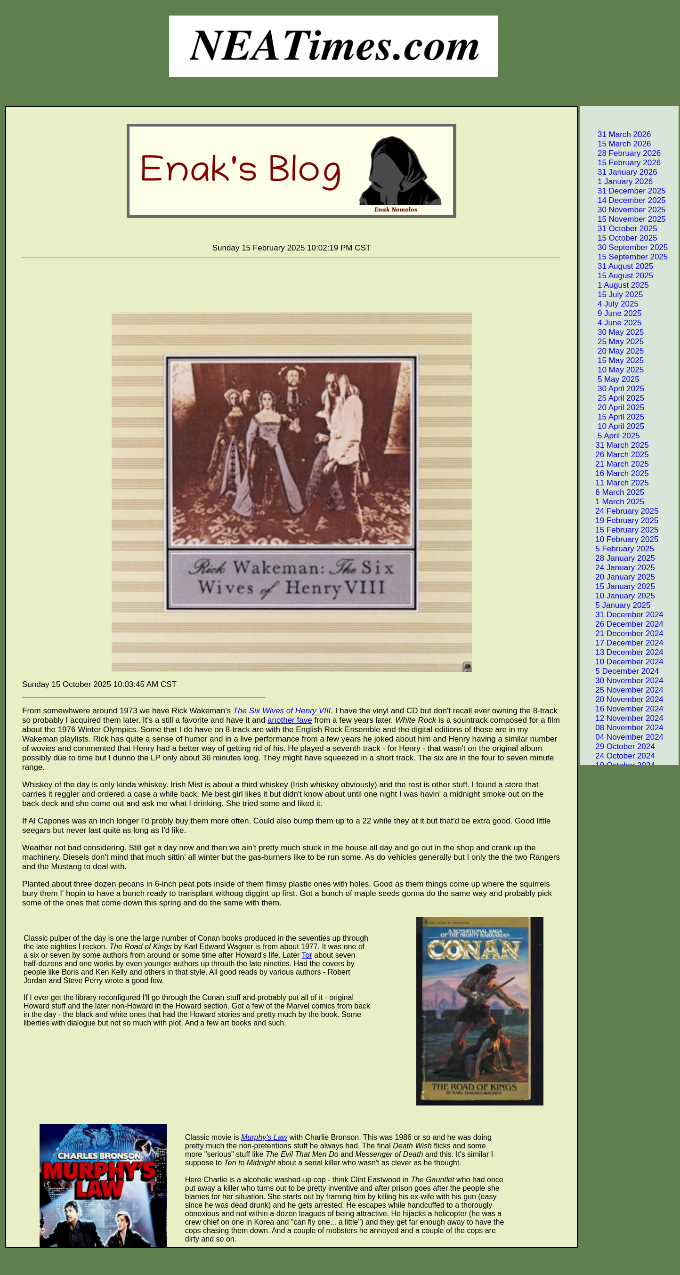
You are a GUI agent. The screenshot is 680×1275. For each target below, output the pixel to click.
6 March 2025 (612, 492)
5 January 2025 (615, 605)
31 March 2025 (615, 445)
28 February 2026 (621, 153)
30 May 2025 (612, 332)
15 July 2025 (612, 294)
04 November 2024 (622, 737)
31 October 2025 (619, 228)
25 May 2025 (612, 341)
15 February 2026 (621, 162)
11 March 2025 (615, 482)
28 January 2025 (618, 558)
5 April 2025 (610, 435)
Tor (307, 955)
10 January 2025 (618, 595)
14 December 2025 (623, 200)
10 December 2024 (622, 661)
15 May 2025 (612, 360)
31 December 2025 (623, 190)
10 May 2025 (612, 369)
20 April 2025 (612, 407)
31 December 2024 (622, 614)
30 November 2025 (623, 209)
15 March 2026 (616, 143)
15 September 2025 (624, 256)
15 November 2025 (623, 219)
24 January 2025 (618, 567)
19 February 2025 (619, 520)
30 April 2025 (612, 388)
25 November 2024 (622, 690)
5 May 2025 (610, 379)
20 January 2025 (618, 577)
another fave (289, 720)
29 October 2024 (618, 746)
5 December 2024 (620, 671)
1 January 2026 (617, 181)
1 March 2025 (612, 501)
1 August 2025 (615, 285)
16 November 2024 (622, 708)
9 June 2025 (611, 313)
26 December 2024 (622, 624)
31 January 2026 (619, 172)
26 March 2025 (615, 454)
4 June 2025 (611, 322)
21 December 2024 (622, 633)
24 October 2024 (618, 755)
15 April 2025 (612, 416)
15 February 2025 (619, 529)
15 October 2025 (619, 238)
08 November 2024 (622, 727)
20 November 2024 (622, 699)
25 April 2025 (612, 398)
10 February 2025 (619, 539)
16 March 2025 (615, 473)
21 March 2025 (615, 464)
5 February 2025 (617, 548)
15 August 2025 (617, 275)
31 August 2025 (617, 266)
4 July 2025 (610, 303)
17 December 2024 (622, 642)
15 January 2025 (618, 586)
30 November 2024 (622, 680)
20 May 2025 (612, 351)
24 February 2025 (619, 511)
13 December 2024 (622, 652)
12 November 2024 (622, 718)
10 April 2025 (612, 426)
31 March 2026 (616, 134)
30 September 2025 (624, 247)
